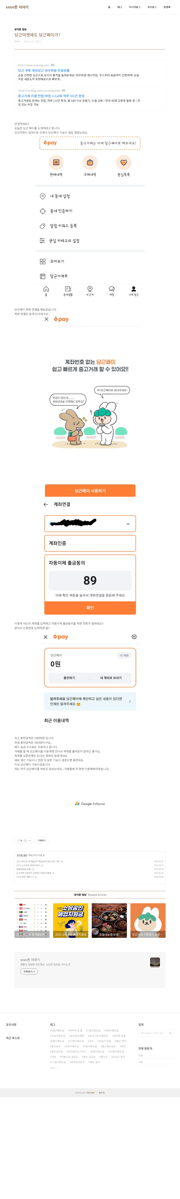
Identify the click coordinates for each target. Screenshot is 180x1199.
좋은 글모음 (89, 1158)
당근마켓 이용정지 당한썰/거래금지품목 (33, 974)
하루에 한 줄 (76, 1132)
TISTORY (90, 1194)
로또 (91, 1142)
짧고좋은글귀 (109, 1148)
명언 (123, 1148)
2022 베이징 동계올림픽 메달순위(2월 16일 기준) (38, 962)
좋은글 (104, 1158)
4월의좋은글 (90, 1148)
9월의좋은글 (58, 1132)
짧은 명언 (121, 1142)
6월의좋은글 (98, 1153)
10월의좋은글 (117, 1153)
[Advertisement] (90, 84)
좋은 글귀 (95, 1163)
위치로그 (152, 7)
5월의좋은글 (112, 1132)
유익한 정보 (22, 956)
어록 (54, 1158)
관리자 (102, 1194)
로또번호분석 (78, 1163)
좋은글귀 (56, 1148)
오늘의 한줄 (105, 1142)
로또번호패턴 (77, 1137)
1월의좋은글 (72, 1148)
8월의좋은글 (58, 1142)
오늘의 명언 (119, 1158)
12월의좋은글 (77, 1142)
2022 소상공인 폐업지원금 (28, 966)
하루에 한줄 (120, 1137)
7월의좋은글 (94, 1132)
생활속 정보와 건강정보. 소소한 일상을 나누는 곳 (45, 1066)
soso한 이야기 (17, 7)
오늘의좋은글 (58, 1137)
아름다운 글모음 (69, 1158)
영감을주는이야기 (77, 1153)
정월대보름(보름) (23, 970)
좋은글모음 (57, 1153)
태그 (119, 7)
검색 (170, 1134)
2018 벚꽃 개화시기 (25, 978)
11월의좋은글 (59, 1163)
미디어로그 (134, 7)
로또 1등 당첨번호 (98, 1137)
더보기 (53, 1169)
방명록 (167, 7)
